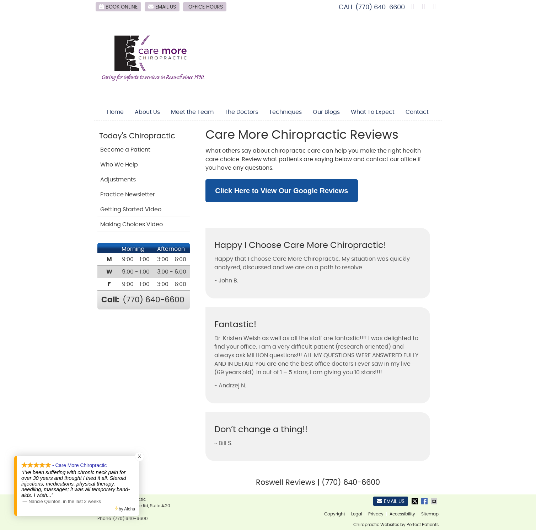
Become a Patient (125, 150)
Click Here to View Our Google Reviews (281, 191)
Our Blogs (326, 112)
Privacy (376, 514)
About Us (147, 112)
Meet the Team (192, 112)
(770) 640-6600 (380, 7)
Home (115, 112)
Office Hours (205, 7)
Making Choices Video (131, 224)
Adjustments (118, 179)
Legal (356, 514)
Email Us (162, 7)
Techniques (285, 112)
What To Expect (373, 112)
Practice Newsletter (127, 194)
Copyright (334, 514)
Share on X (415, 501)
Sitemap (430, 514)
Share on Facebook (425, 501)
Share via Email (435, 501)
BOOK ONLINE (118, 7)
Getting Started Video (130, 209)
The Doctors (241, 112)
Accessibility (402, 514)
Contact (417, 112)
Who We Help (119, 165)
